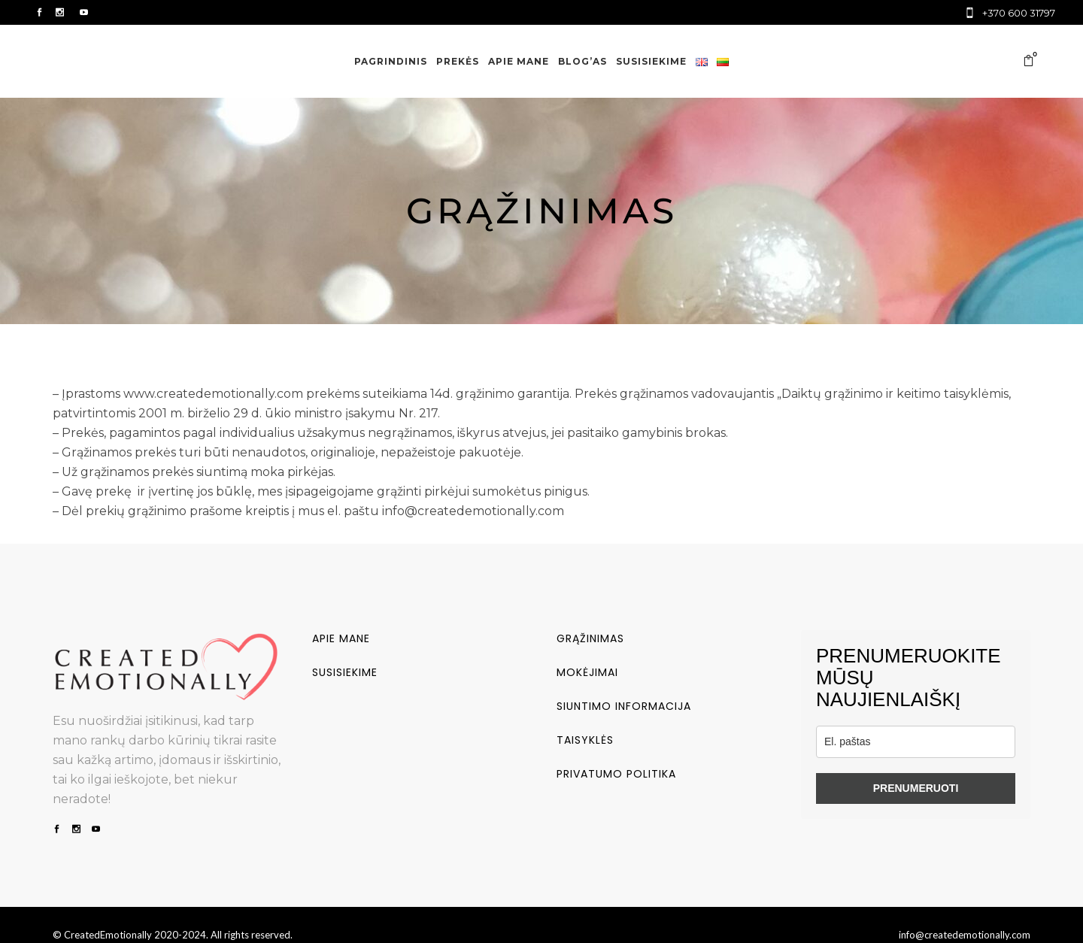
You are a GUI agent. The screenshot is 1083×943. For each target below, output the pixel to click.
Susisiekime (345, 672)
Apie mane (341, 638)
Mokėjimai (587, 672)
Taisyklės (585, 739)
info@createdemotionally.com (964, 935)
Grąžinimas (590, 638)
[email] (915, 742)
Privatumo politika (616, 773)
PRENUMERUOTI (916, 788)
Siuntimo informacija (624, 706)
